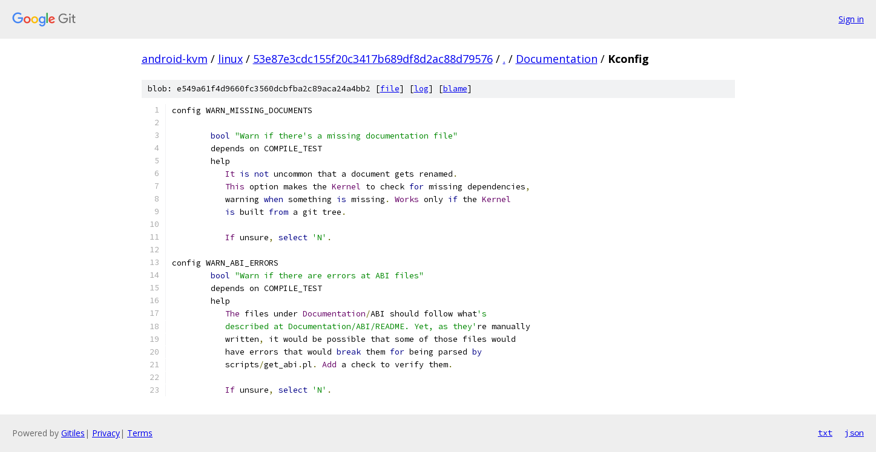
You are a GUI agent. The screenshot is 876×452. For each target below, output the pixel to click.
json (854, 432)
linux (230, 58)
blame (455, 89)
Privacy (106, 433)
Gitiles (73, 433)
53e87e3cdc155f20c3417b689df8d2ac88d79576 (373, 58)
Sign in (851, 19)
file (390, 89)
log (421, 89)
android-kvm (175, 58)
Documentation (557, 58)
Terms (140, 433)
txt (825, 432)
